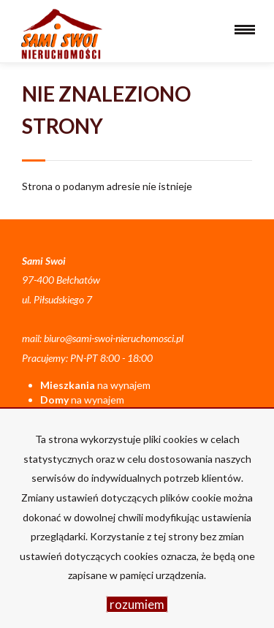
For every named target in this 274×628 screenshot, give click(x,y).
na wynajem (95, 385)
